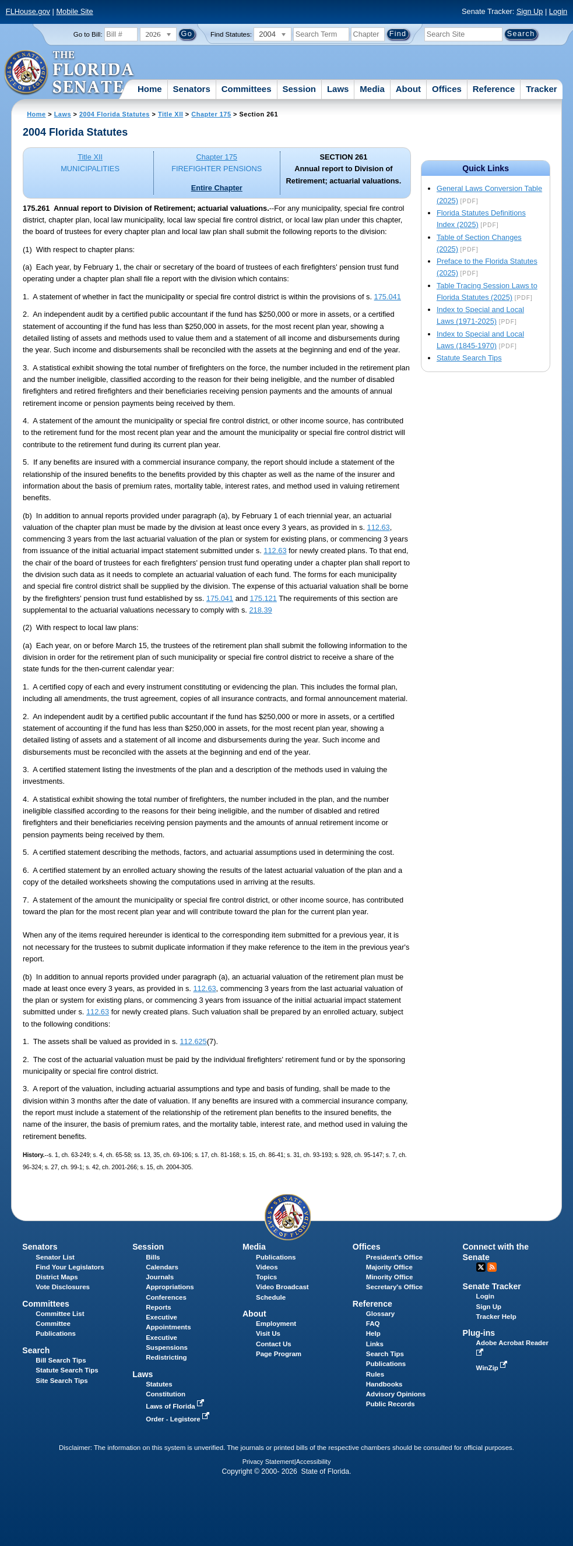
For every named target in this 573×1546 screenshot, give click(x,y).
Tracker (541, 89)
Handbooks (384, 1384)
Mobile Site (74, 11)
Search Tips (385, 1353)
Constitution (165, 1394)
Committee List (60, 1313)
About (408, 89)
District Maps (57, 1276)
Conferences (166, 1297)
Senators (191, 89)
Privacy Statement (268, 1461)
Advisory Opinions (396, 1394)
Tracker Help (496, 1316)
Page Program (278, 1353)
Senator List (55, 1257)
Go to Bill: (88, 34)
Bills (153, 1257)
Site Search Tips (61, 1380)
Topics (266, 1276)
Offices (447, 89)
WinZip (492, 1367)
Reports (158, 1307)
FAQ (373, 1323)
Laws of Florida (176, 1406)
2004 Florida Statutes (114, 114)
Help (373, 1333)
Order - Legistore (179, 1419)
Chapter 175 (211, 114)
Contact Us (273, 1343)
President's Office (394, 1257)
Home (150, 89)
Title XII (170, 114)
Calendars (162, 1267)
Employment (276, 1323)
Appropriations (170, 1286)
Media (372, 89)
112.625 (193, 1041)
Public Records (390, 1403)
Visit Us (268, 1333)
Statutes (159, 1384)
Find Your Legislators (70, 1267)
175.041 (387, 296)
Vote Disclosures (63, 1286)
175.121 (263, 598)
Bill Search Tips (61, 1360)
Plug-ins (479, 1333)
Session (299, 89)
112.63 (378, 527)
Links (375, 1343)
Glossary (380, 1313)
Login (558, 11)
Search (36, 1350)
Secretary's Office (394, 1286)
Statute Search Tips (469, 357)
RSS (492, 1267)
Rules (375, 1374)
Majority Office (389, 1267)
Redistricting (166, 1357)
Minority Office (389, 1276)
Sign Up (529, 11)
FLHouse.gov (28, 11)
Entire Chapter (216, 187)
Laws (338, 89)
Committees (247, 89)
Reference (494, 89)
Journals (160, 1276)
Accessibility (313, 1461)
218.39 (260, 610)
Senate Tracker (492, 1286)
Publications (276, 1257)
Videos (267, 1267)
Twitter (481, 1267)
